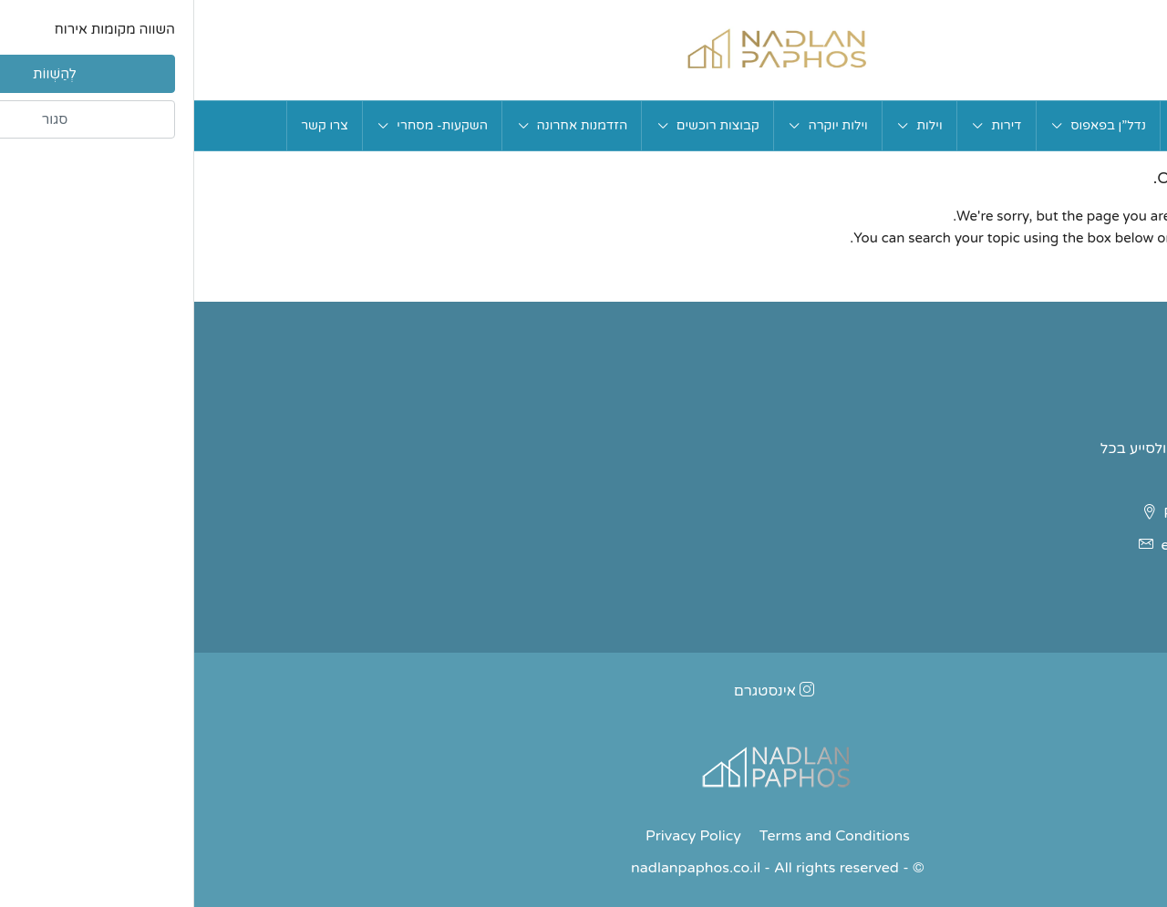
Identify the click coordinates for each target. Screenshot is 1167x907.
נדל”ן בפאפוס (914, 125)
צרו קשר (130, 125)
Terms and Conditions (640, 836)
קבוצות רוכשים (523, 125)
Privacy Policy (499, 836)
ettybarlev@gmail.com (1044, 545)
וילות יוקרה (643, 125)
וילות (735, 125)
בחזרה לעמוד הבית (1063, 282)
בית (1050, 125)
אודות (996, 125)
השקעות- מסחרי (248, 125)
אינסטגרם (580, 691)
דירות (812, 125)
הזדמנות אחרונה (388, 125)
